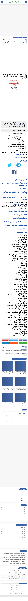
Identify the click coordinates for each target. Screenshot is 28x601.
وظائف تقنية (23, 511)
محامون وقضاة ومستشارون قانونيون (15, 221)
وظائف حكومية (22, 498)
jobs (25, 355)
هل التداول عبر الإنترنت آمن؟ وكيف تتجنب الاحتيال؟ (17, 578)
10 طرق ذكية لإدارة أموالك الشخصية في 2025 (18, 585)
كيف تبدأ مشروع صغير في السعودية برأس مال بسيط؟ (16, 587)
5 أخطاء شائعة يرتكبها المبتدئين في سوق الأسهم (17, 574)
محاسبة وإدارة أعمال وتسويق (17, 211)
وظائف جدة (12, 192)
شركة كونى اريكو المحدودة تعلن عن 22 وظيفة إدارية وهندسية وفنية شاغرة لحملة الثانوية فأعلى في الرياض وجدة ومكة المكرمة (21, 405)
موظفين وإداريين (21, 228)
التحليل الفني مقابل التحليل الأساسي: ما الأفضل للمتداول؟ (16, 576)
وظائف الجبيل (23, 539)
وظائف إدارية (23, 37)
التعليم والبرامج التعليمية (19, 214)
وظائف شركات (21, 197)
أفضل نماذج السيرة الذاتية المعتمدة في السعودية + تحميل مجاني (15, 559)
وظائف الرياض (16, 37)
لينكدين (17, 157)
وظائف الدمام (23, 531)
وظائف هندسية (22, 509)
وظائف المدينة (22, 537)
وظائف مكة (23, 535)
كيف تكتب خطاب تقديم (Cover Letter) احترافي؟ (17, 555)
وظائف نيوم (23, 500)
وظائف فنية (23, 515)
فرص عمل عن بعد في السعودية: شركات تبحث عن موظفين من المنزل (14, 561)
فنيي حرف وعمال (21, 232)
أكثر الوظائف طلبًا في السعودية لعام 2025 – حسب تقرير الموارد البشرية (14, 557)
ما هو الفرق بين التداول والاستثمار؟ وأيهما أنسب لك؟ (17, 570)
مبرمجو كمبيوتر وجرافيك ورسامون (16, 225)
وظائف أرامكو (23, 493)
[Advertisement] (14, 21)
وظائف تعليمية (22, 517)
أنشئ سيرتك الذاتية (21, 180)
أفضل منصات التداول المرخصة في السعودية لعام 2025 (16, 572)
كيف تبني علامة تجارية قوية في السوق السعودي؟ (17, 593)
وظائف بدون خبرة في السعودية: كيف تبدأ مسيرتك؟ (17, 563)
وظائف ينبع (23, 546)
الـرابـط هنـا (19, 154)
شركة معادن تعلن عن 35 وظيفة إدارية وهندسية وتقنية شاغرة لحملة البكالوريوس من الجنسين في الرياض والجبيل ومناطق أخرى (7, 389)
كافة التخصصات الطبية (20, 218)
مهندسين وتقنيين (21, 208)
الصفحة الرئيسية (19, 204)
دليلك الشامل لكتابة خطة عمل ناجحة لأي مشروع (17, 591)
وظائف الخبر (23, 533)
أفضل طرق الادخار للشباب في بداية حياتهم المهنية (17, 589)
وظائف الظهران (22, 541)
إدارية (19, 124)
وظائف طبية (23, 513)
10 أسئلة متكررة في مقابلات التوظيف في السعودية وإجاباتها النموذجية (14, 553)
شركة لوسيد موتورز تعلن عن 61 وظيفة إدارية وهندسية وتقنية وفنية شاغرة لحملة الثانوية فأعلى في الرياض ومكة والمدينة (20, 389)
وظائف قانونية (22, 520)
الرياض (9, 126)
